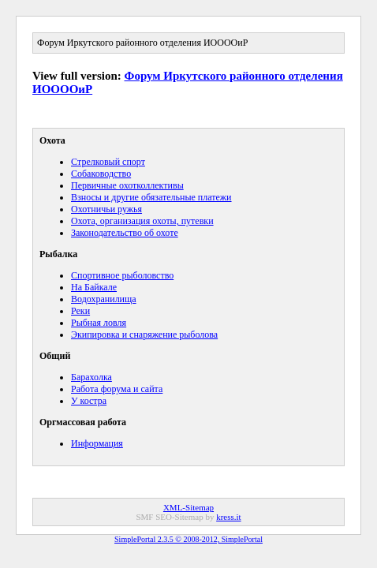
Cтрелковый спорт (108, 161)
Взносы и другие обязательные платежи (151, 197)
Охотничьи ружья (106, 209)
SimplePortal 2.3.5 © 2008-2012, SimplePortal (188, 539)
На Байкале (94, 287)
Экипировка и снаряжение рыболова (144, 334)
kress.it (228, 516)
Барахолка (91, 377)
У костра (88, 400)
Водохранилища (103, 299)
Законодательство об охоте (124, 232)
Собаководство (101, 173)
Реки (80, 310)
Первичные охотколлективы (127, 185)
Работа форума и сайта (116, 388)
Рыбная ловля (98, 322)
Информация (97, 443)
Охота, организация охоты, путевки (142, 220)
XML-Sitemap (188, 507)
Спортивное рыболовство (122, 275)
